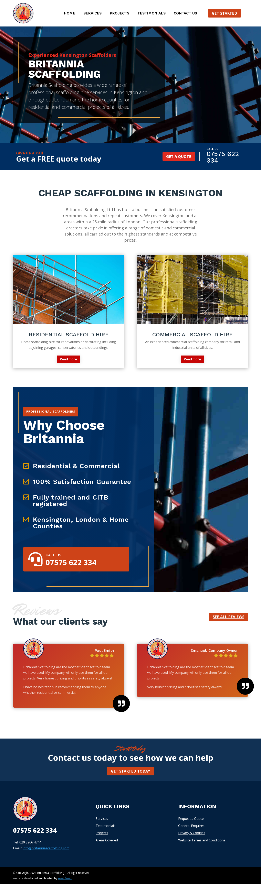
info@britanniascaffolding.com (46, 848)
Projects (119, 13)
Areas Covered (107, 840)
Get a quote (178, 156)
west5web (65, 878)
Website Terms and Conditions (201, 840)
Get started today (130, 771)
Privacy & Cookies (191, 833)
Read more (68, 359)
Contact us (185, 13)
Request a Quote (191, 818)
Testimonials (151, 13)
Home (69, 13)
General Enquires (191, 825)
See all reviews (228, 616)
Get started (224, 13)
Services (92, 13)
